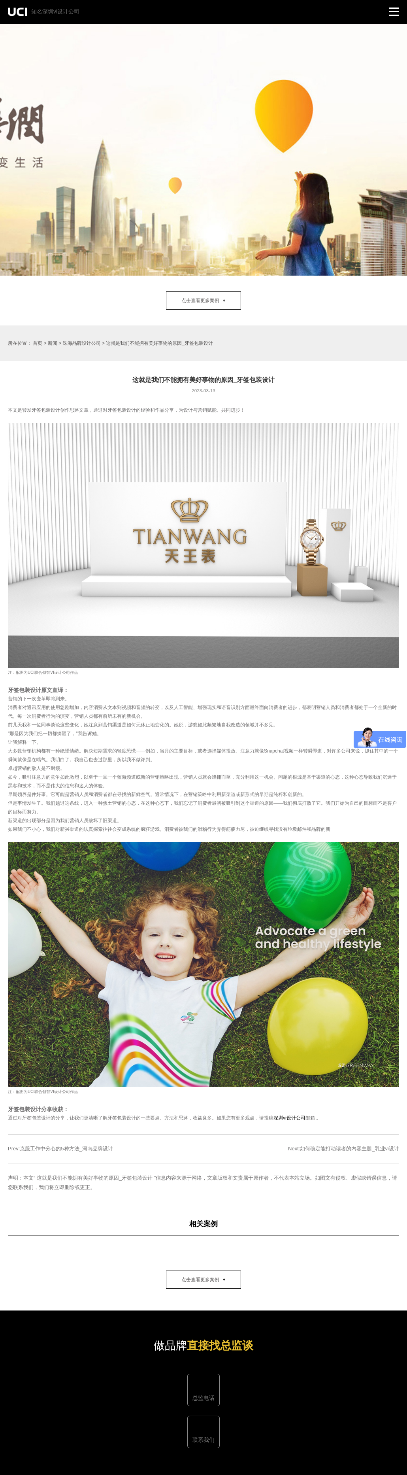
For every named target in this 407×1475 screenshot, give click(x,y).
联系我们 (203, 1440)
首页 (37, 343)
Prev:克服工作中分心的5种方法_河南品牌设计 (60, 1149)
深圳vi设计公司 (289, 1118)
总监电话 (203, 1398)
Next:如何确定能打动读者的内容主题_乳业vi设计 (343, 1149)
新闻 (52, 343)
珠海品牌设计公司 (82, 343)
